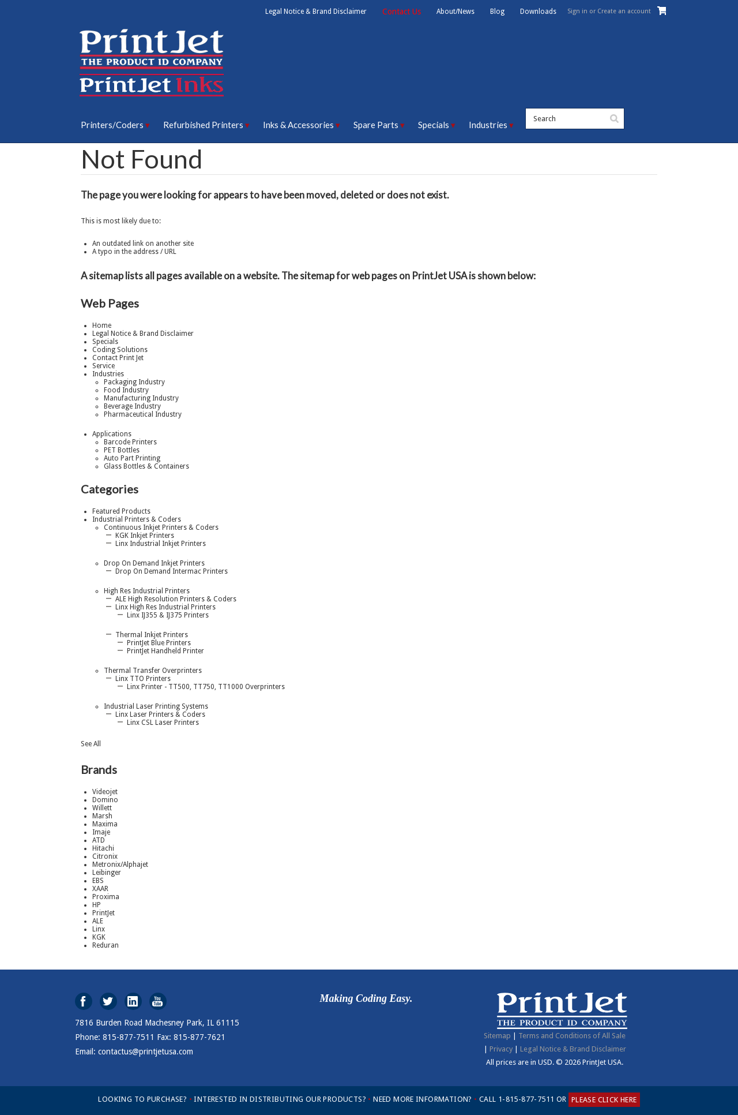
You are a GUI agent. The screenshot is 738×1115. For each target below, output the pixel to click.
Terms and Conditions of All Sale (572, 1035)
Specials (433, 124)
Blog (497, 12)
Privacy (501, 1049)
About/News (455, 12)
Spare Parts (375, 124)
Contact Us (401, 11)
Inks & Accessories (298, 124)
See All (91, 744)
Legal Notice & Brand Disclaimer (316, 12)
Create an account (624, 11)
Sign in (577, 11)
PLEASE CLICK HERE (604, 1099)
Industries (488, 124)
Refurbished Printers (203, 124)
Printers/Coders (112, 124)
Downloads (538, 12)
